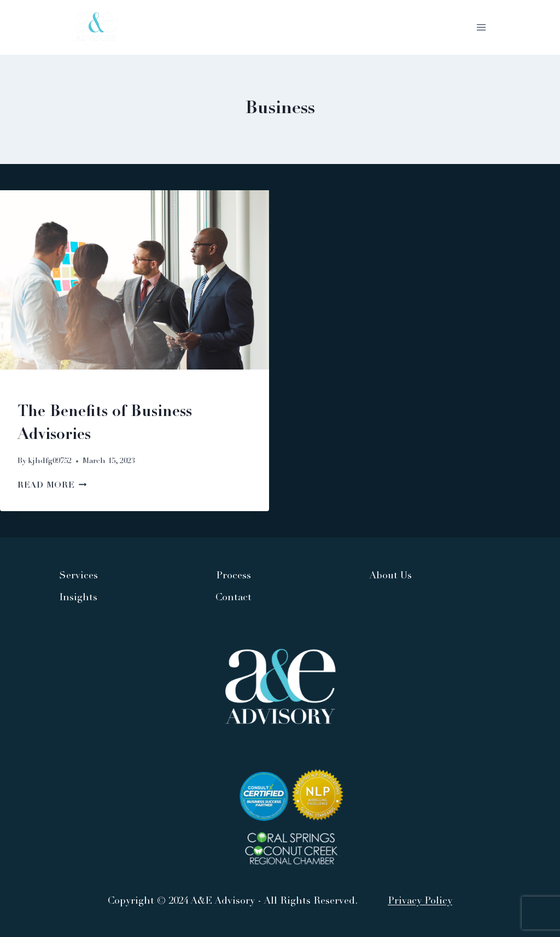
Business (37, 392)
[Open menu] (481, 27)
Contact (233, 598)
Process (233, 576)
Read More (52, 486)
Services (78, 576)
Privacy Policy (420, 901)
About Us (390, 576)
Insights (78, 598)
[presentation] (134, 280)
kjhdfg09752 (50, 461)
